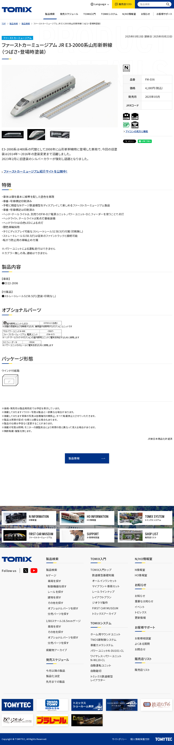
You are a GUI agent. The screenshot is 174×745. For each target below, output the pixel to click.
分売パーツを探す (58, 613)
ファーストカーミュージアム (17, 38)
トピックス (140, 612)
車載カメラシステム (101, 645)
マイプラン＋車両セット (105, 586)
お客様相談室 (143, 638)
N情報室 (140, 570)
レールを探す (55, 592)
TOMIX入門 (89, 15)
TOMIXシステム (109, 15)
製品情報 (26, 23)
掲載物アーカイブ (56, 650)
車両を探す (54, 581)
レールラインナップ (103, 592)
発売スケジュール (69, 15)
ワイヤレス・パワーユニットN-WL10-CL (105, 658)
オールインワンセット (104, 581)
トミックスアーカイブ (104, 613)
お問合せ (140, 649)
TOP (4, 23)
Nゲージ (51, 575)
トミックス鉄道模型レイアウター (101, 678)
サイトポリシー (119, 739)
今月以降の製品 (55, 670)
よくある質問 (142, 644)
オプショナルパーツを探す (63, 608)
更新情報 (140, 618)
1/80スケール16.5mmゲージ (63, 621)
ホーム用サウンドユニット (105, 634)
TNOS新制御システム (103, 639)
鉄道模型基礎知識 (103, 575)
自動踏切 (95, 671)
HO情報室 (141, 575)
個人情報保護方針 (140, 739)
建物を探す (54, 597)
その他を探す (55, 603)
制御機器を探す (57, 586)
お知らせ (145, 15)
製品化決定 (53, 676)
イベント (139, 607)
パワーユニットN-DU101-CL (107, 650)
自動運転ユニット (100, 665)
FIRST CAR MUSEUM (105, 608)
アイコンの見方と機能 (137, 131)
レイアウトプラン (101, 597)
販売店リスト (142, 670)
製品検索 (50, 15)
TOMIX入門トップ (100, 570)
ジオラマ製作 (100, 603)
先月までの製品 (55, 681)
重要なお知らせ (144, 601)
